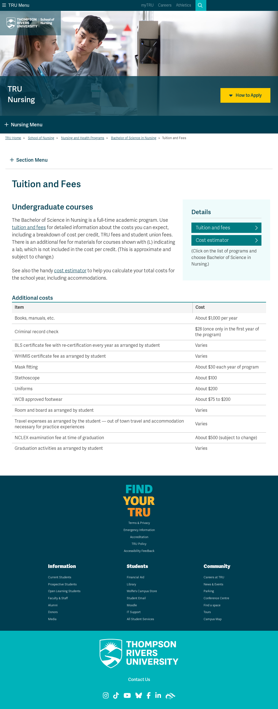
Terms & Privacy (139, 523)
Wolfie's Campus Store (142, 591)
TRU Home (13, 138)
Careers (165, 5)
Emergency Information (139, 530)
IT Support (134, 612)
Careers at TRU (214, 577)
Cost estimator (212, 240)
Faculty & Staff (58, 598)
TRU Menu (15, 5)
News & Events (213, 584)
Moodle (132, 605)
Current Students (59, 577)
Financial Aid (135, 577)
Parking (209, 591)
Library (131, 584)
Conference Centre (216, 598)
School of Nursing (41, 138)
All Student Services (140, 619)
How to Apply (245, 95)
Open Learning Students (64, 591)
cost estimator (70, 271)
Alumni (53, 605)
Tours (207, 612)
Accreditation (139, 537)
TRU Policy (139, 544)
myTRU (147, 5)
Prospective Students (62, 584)
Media (52, 619)
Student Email (136, 598)
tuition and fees (29, 227)
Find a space (212, 605)
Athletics (183, 5)
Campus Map (213, 619)
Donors (53, 612)
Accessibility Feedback (139, 551)
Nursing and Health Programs (82, 138)
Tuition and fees (213, 228)
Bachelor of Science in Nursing (133, 138)
